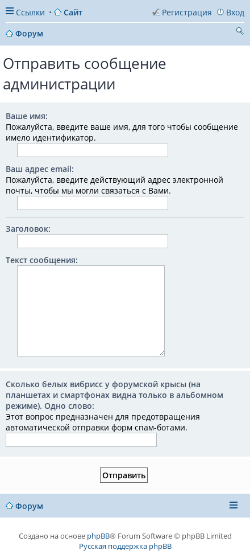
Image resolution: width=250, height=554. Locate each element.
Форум (29, 505)
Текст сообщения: (42, 260)
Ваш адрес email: (40, 168)
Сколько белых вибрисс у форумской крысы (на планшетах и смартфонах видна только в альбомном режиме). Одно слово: (114, 395)
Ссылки (30, 12)
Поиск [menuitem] (239, 32)
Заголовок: (28, 228)
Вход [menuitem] (235, 12)
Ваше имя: (27, 115)
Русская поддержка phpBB (125, 546)
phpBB (98, 536)
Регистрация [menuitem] (187, 12)
